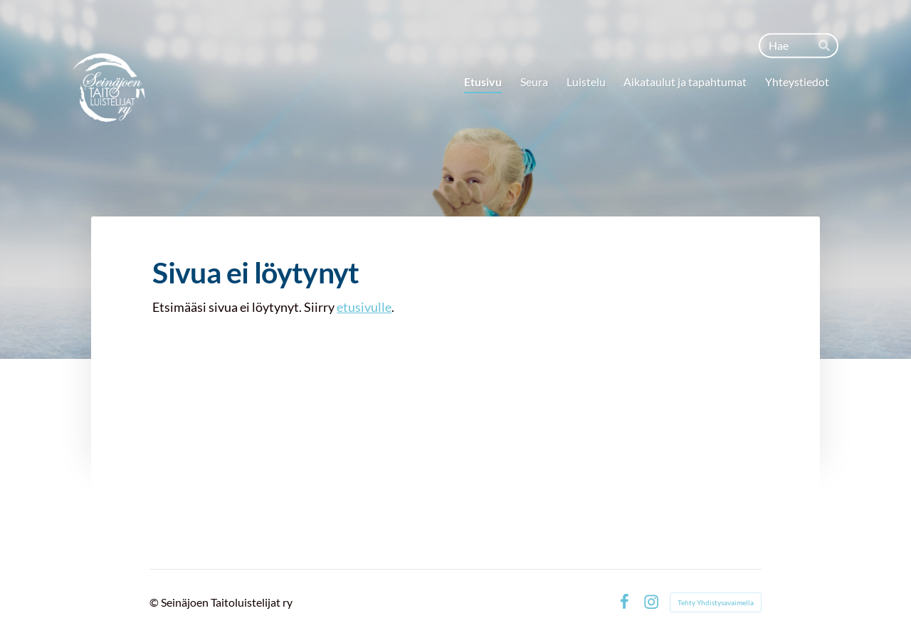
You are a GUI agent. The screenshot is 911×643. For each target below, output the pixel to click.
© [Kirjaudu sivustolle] (155, 602)
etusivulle (364, 307)
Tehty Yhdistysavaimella (716, 602)
